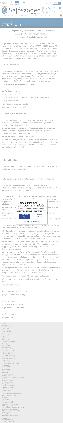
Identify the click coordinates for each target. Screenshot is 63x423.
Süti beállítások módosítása (31, 221)
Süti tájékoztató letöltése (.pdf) (38, 215)
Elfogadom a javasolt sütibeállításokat (24, 216)
